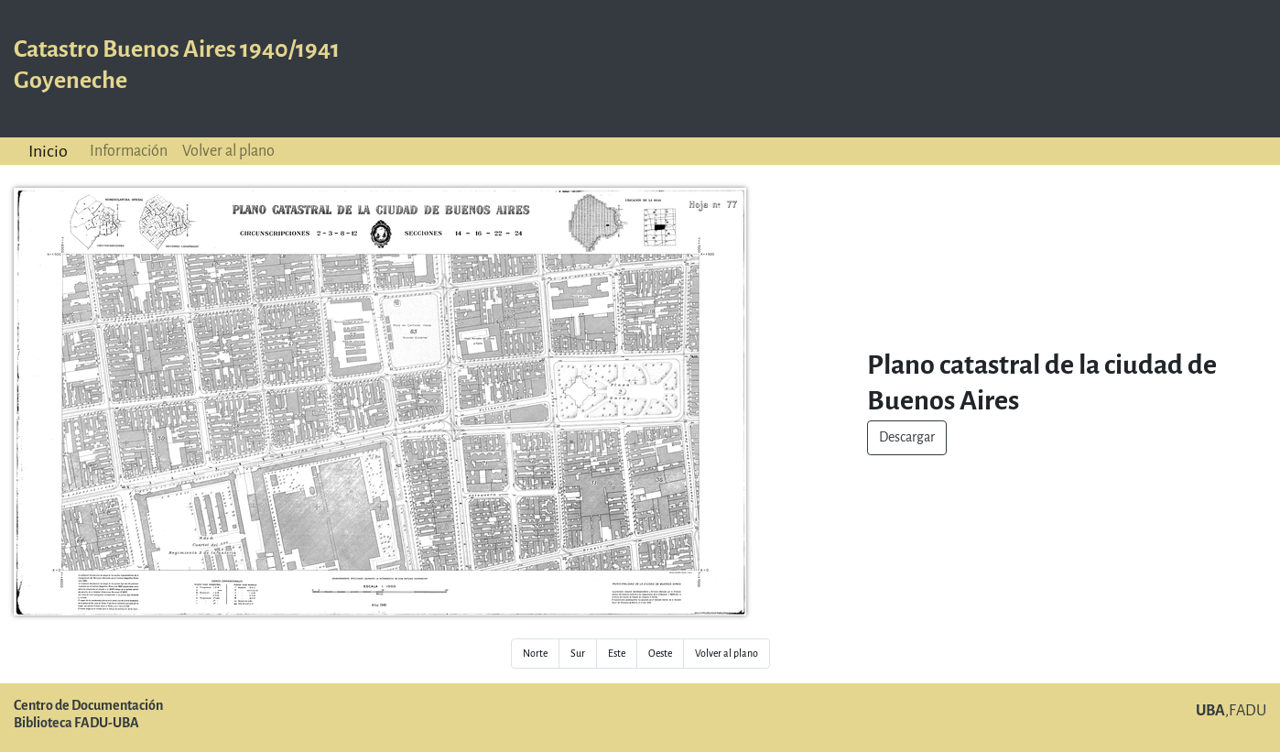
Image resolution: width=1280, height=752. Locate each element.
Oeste (660, 653)
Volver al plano (228, 150)
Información (129, 150)
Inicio (48, 151)
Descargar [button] (907, 437)
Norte (535, 653)
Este (616, 653)
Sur (577, 653)
